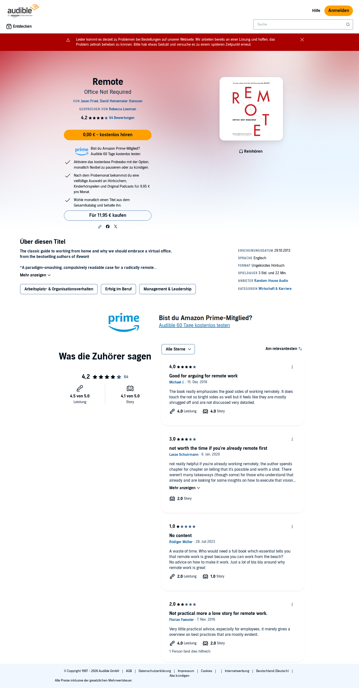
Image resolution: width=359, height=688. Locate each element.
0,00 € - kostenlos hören (107, 134)
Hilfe (316, 10)
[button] (100, 227)
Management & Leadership (167, 289)
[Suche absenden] (348, 24)
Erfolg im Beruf (118, 289)
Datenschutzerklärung (155, 671)
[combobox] (303, 24)
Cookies (207, 671)
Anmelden (338, 10)
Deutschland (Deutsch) (273, 671)
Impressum (186, 671)
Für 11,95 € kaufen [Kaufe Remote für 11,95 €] (107, 215)
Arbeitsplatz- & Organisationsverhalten (58, 289)
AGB (129, 671)
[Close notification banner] (302, 39)
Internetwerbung (237, 671)
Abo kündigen (179, 676)
